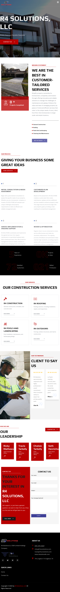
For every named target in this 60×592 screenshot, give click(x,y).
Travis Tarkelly (22, 447)
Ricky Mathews (8, 447)
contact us (9, 42)
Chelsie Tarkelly (37, 447)
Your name (44, 477)
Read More (9, 313)
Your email (44, 485)
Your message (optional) (44, 505)
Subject (44, 492)
